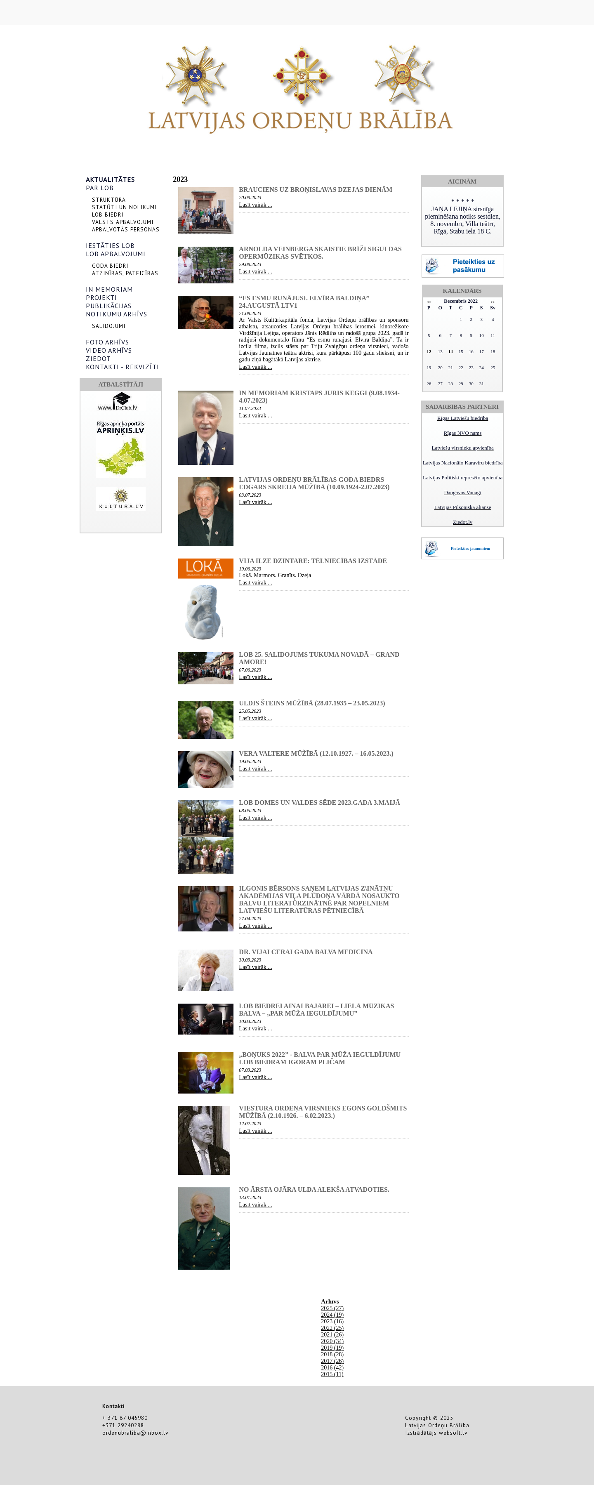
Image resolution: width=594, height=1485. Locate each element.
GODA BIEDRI (110, 265)
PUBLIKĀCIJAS (109, 306)
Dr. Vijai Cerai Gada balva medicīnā (305, 951)
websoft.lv (453, 1432)
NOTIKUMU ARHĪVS (116, 314)
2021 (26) (332, 1335)
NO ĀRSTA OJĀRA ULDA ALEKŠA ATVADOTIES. (314, 1189)
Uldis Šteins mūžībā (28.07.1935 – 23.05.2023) (312, 703)
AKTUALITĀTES (110, 179)
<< (429, 302)
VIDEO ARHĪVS (109, 350)
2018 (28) (332, 1354)
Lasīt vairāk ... (255, 205)
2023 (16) (332, 1321)
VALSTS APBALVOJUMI (122, 222)
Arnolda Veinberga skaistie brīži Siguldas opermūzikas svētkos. (320, 252)
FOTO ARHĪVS (107, 342)
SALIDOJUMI (108, 326)
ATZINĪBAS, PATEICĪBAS (125, 273)
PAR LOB (100, 188)
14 (450, 351)
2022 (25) (332, 1328)
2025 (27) (332, 1308)
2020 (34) (332, 1341)
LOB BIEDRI (107, 214)
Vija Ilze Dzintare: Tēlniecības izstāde (313, 560)
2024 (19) (332, 1315)
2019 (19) (332, 1348)
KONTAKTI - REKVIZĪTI (122, 367)
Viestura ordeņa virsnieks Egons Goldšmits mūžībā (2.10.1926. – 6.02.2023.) (323, 1112)
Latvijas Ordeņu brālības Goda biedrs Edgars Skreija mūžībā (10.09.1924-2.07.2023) (314, 483)
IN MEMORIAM (109, 289)
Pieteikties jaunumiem (470, 548)
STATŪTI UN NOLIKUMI (124, 207)
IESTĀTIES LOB (110, 245)
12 (429, 351)
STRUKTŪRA (109, 199)
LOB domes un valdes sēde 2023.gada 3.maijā (319, 802)
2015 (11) (332, 1374)
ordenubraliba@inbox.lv (135, 1432)
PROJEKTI (101, 297)
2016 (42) (332, 1368)
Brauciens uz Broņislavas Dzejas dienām (315, 189)
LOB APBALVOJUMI (116, 254)
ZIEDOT (98, 358)
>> (493, 302)
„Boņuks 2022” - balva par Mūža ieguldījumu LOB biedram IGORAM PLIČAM (320, 1058)
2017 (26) (332, 1361)
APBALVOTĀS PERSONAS (126, 229)
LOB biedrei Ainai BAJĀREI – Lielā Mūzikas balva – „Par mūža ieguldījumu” (316, 1009)
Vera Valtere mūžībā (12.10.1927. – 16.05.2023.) (316, 753)
